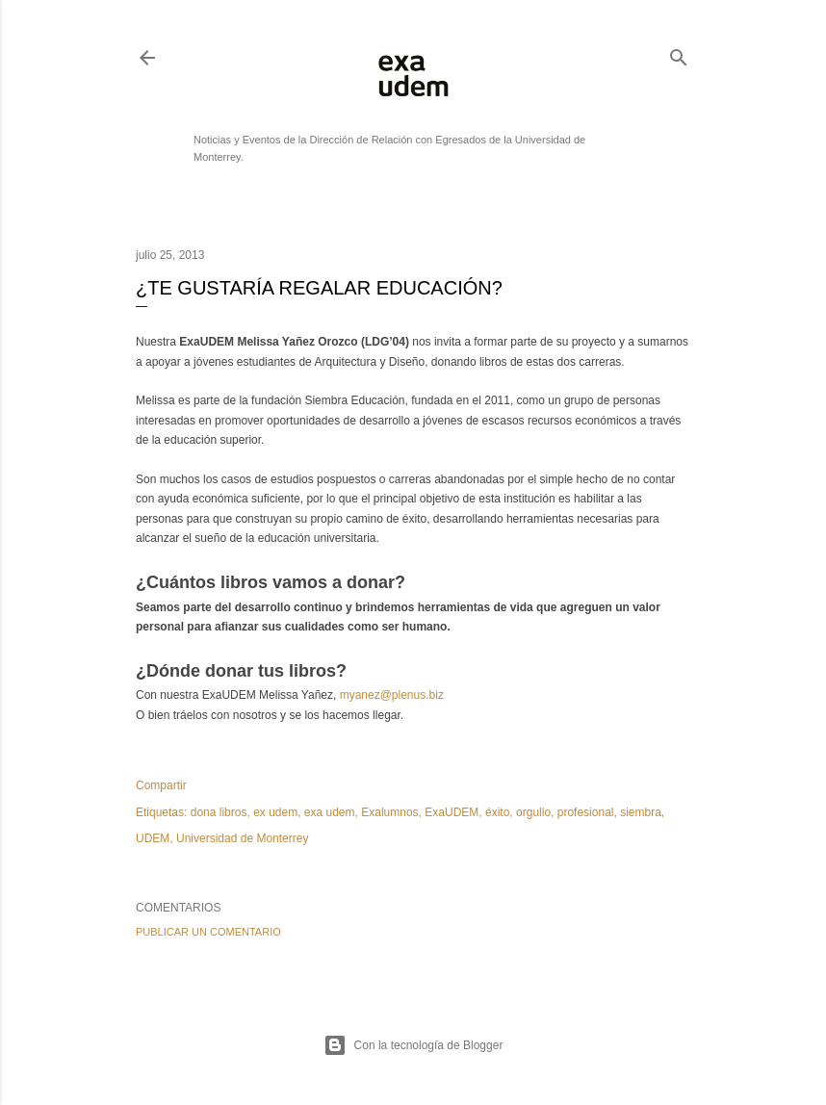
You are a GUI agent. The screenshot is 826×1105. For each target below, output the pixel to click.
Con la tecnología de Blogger (413, 1045)
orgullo (533, 812)
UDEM (152, 838)
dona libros (219, 812)
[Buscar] (678, 53)
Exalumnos (389, 812)
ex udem (275, 812)
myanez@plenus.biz (392, 695)
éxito (497, 812)
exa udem (329, 812)
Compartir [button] (161, 785)
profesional (585, 812)
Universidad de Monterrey (242, 838)
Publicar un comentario (208, 932)
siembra (640, 812)
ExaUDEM (451, 812)
